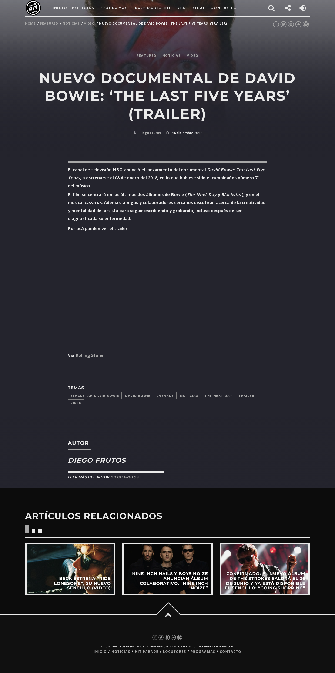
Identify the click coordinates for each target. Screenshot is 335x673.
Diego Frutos (150, 133)
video (89, 23)
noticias (71, 23)
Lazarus (165, 395)
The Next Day (218, 395)
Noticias (189, 395)
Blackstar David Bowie (94, 395)
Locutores (174, 652)
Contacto (230, 652)
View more (70, 569)
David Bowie (138, 395)
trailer (246, 395)
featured (49, 23)
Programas (203, 652)
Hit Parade (146, 652)
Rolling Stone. (90, 355)
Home (30, 23)
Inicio (100, 652)
